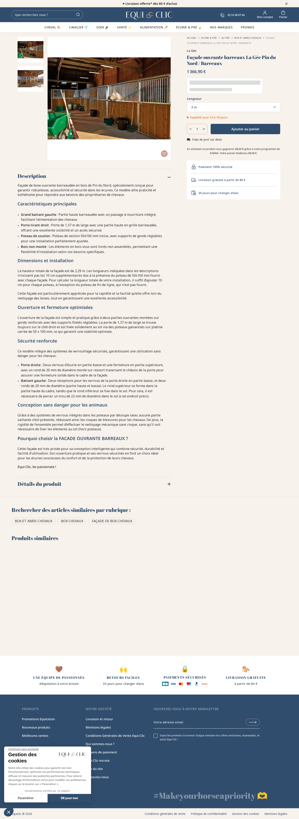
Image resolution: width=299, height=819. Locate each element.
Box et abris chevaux (33, 521)
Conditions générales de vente (165, 814)
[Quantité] (197, 129)
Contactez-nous (97, 777)
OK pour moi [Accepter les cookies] (69, 798)
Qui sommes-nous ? (100, 744)
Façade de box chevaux (112, 521)
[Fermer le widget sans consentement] (23, 749)
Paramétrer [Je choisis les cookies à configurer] (26, 798)
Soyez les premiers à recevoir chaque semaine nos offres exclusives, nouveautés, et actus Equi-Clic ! (209, 737)
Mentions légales (98, 727)
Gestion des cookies (245, 814)
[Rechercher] (47, 14)
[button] (9, 812)
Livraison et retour (99, 719)
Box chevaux (72, 521)
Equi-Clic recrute (98, 760)
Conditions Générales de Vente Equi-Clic (115, 735)
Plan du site (94, 769)
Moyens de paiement (101, 752)
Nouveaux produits (36, 727)
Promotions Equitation (38, 719)
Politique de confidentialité (209, 814)
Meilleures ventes (35, 735)
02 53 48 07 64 (232, 15)
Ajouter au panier (245, 129)
